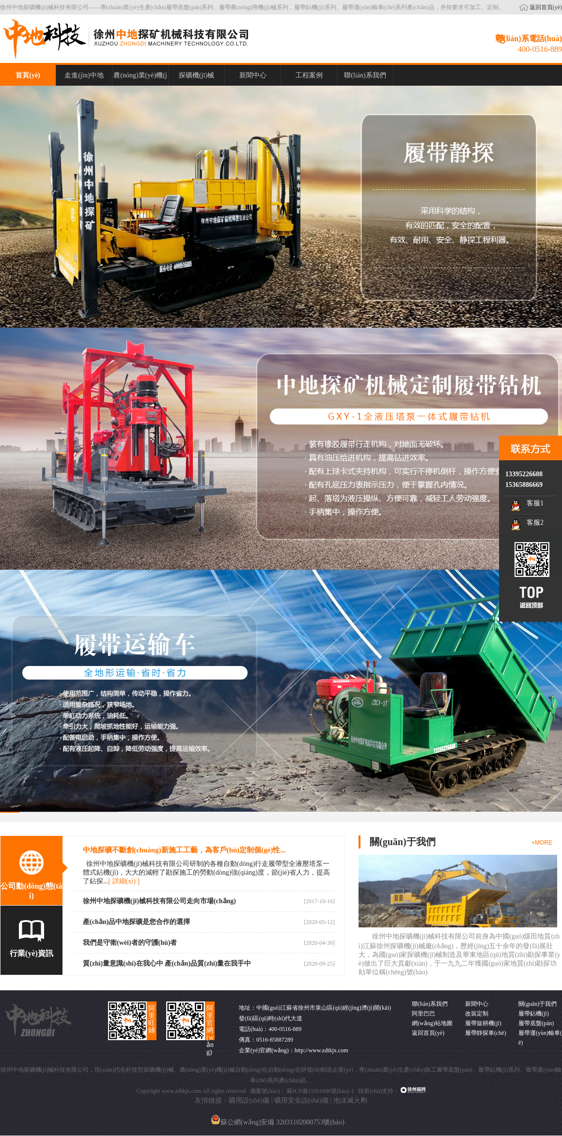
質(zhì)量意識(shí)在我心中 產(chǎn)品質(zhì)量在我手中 (167, 963)
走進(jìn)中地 (83, 75)
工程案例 (309, 75)
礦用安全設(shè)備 (301, 1100)
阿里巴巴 (423, 1013)
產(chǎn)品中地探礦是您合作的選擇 (136, 921)
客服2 (535, 522)
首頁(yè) (28, 75)
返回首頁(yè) (546, 7)
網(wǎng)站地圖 (432, 1023)
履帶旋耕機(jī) (483, 1023)
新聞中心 (252, 75)
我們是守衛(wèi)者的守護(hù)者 (130, 942)
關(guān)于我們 (537, 1003)
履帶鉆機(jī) (533, 1013)
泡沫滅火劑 (350, 1100)
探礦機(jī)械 (196, 75)
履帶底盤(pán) (536, 1023)
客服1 (535, 503)
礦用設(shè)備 (249, 1100)
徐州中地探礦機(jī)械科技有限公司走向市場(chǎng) (159, 901)
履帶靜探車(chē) (485, 1033)
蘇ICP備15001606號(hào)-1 (320, 1091)
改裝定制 (476, 1013)
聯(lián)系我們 (365, 75)
